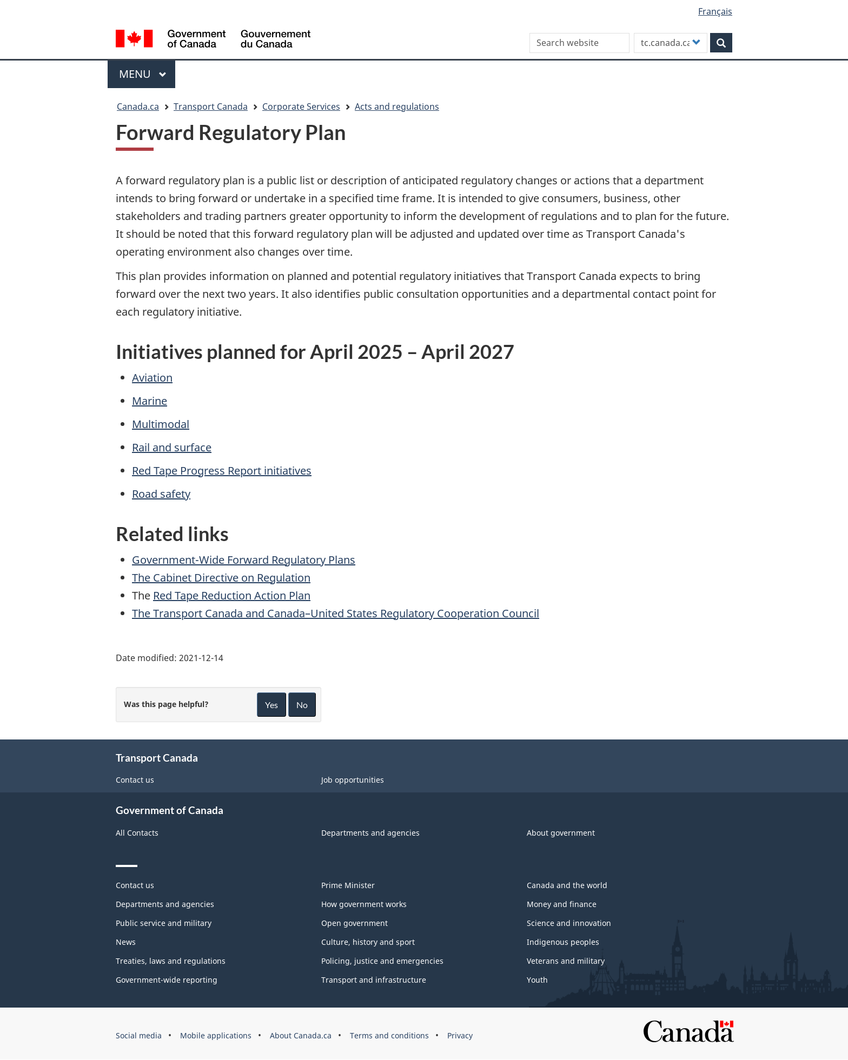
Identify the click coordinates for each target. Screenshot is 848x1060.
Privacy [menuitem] (460, 1035)
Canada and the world (567, 885)
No (302, 704)
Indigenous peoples (563, 942)
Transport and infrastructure (373, 980)
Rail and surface (171, 447)
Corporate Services (301, 106)
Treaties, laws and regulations (171, 961)
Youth (537, 980)
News (126, 942)
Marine (149, 401)
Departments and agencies (370, 833)
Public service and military (163, 923)
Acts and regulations (397, 106)
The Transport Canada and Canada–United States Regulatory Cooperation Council (335, 613)
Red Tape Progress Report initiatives (222, 470)
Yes (271, 704)
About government (561, 833)
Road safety (161, 493)
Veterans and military (566, 961)
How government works (364, 904)
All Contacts (137, 833)
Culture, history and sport (368, 942)
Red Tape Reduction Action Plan (231, 595)
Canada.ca (138, 106)
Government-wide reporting (166, 980)
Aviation (152, 377)
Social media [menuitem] (139, 1035)
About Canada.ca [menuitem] (301, 1035)
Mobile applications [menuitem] (215, 1035)
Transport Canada (211, 106)
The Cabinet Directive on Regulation (221, 577)
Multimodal (160, 424)
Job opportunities (352, 780)
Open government (354, 923)
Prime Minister (348, 885)
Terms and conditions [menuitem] (389, 1035)
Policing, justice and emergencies (382, 961)
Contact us (135, 780)
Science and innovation (569, 923)
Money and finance (562, 904)
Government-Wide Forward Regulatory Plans (243, 559)
